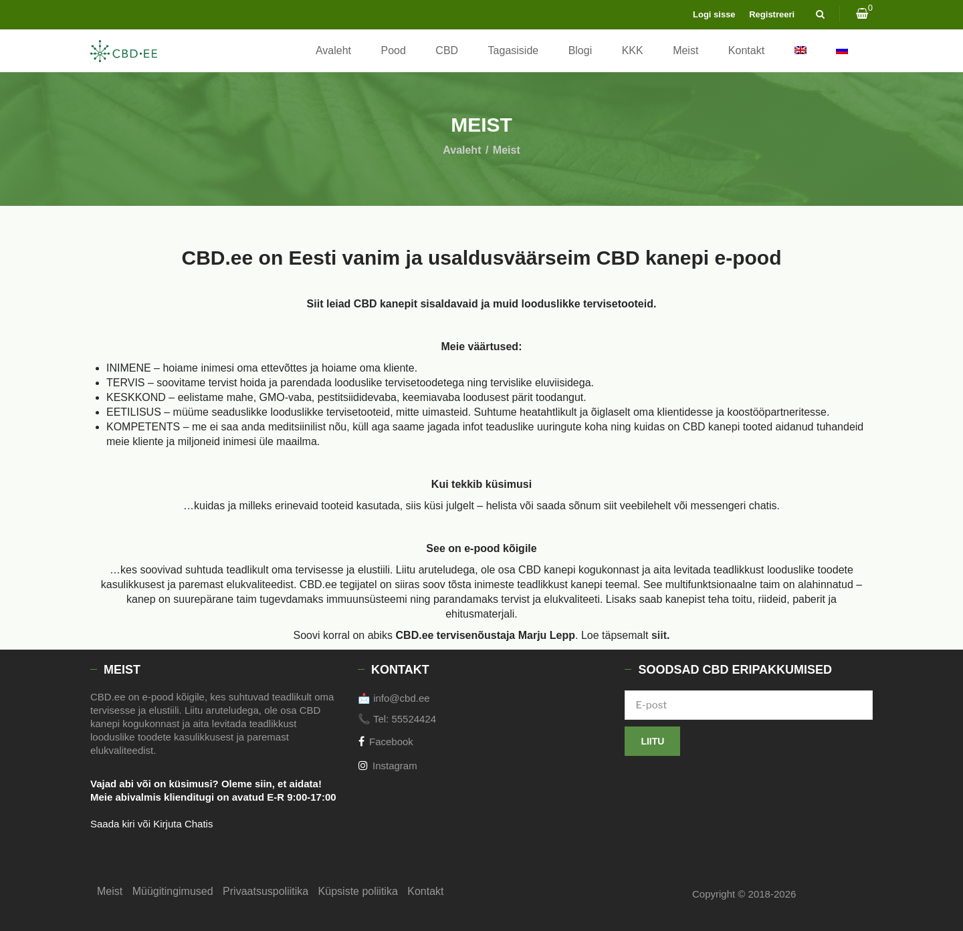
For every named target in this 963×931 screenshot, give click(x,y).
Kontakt (746, 50)
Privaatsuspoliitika (265, 891)
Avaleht (333, 50)
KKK (632, 50)
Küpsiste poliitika (358, 891)
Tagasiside (513, 50)
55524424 (413, 718)
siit (659, 635)
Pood (393, 50)
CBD (446, 50)
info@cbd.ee (401, 698)
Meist (685, 50)
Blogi (580, 50)
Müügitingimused (172, 891)
